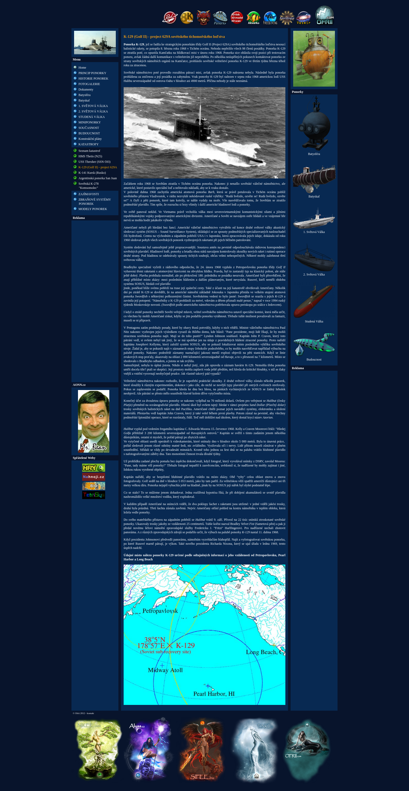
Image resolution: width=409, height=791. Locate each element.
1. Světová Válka (314, 230)
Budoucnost (314, 358)
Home (82, 67)
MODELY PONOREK (93, 209)
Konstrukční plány (90, 139)
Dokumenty (86, 89)
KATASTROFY (89, 144)
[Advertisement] (95, 301)
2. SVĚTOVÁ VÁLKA (93, 111)
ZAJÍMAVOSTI (89, 194)
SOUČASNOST (89, 128)
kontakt (90, 713)
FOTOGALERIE (89, 84)
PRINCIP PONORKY (92, 73)
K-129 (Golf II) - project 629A (98, 167)
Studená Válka (314, 320)
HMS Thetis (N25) (90, 156)
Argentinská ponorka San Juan (98, 178)
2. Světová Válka (314, 273)
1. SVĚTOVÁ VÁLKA (93, 106)
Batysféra (85, 95)
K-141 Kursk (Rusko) (92, 173)
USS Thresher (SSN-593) (94, 162)
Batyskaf (84, 100)
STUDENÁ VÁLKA (92, 117)
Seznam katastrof (89, 151)
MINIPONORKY (90, 122)
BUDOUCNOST (89, 133)
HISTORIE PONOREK (93, 78)
